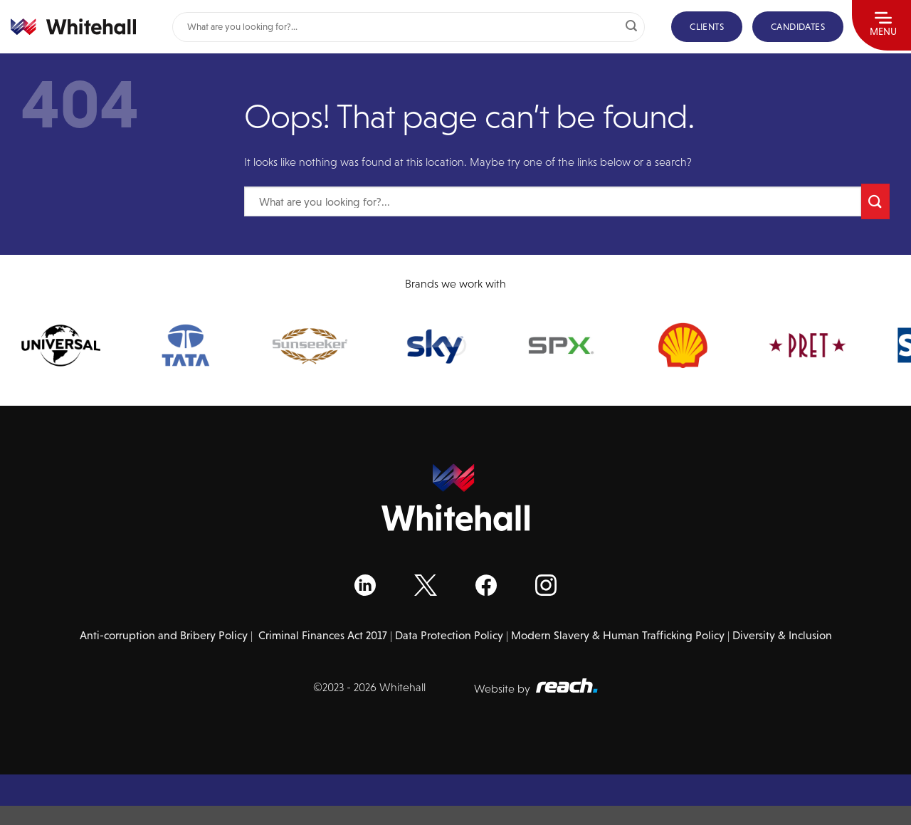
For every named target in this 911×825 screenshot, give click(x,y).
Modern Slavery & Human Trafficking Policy (618, 635)
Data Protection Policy (449, 635)
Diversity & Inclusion (782, 635)
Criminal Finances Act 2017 (322, 635)
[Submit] (631, 27)
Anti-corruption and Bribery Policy (164, 635)
